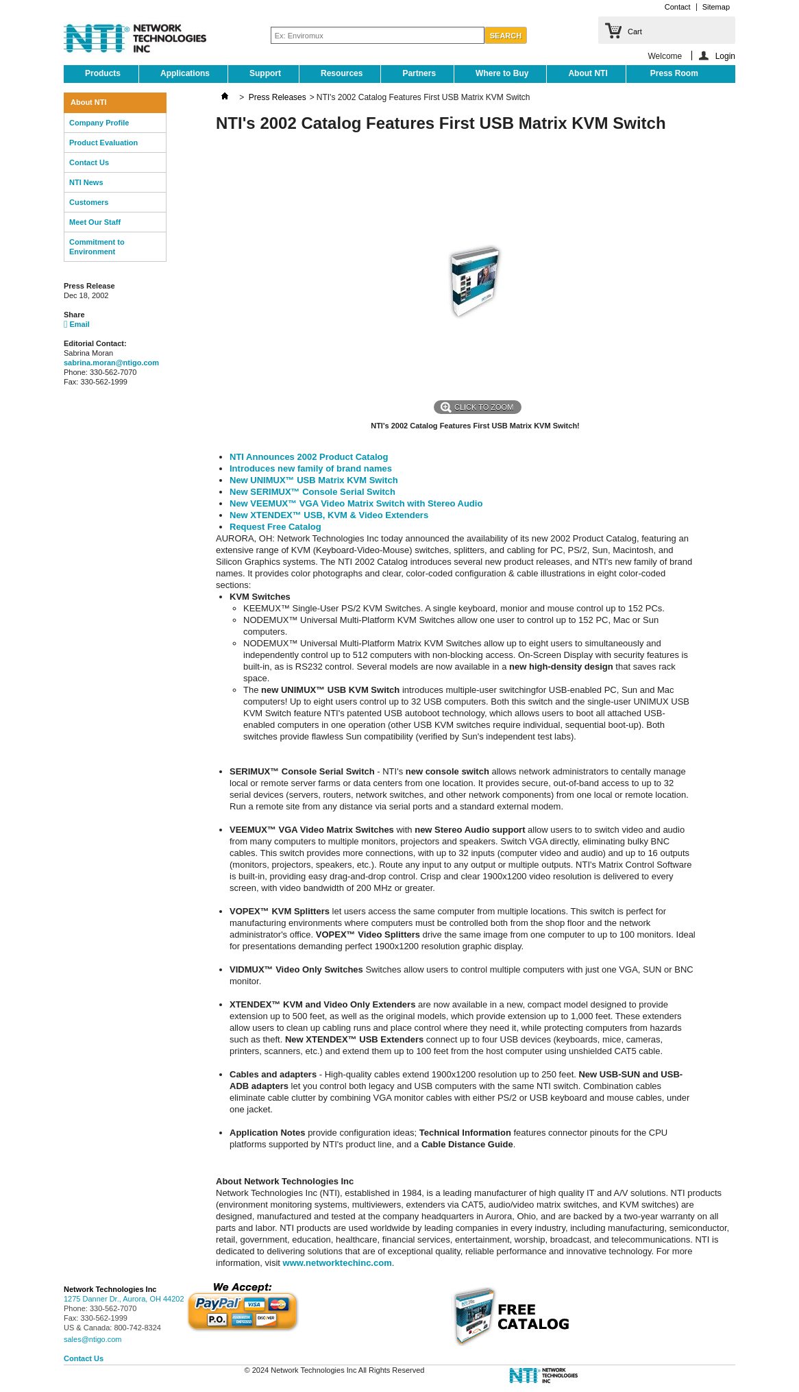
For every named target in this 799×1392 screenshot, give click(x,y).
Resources (341, 73)
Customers (88, 202)
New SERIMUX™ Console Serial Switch (312, 492)
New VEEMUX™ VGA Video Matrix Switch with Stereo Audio (356, 503)
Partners (419, 73)
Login (725, 55)
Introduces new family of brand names (311, 468)
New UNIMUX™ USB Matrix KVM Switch (314, 480)
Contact (678, 7)
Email (77, 324)
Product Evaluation (103, 142)
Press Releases (277, 97)
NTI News (86, 182)
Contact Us (89, 162)
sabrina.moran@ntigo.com (111, 362)
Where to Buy (502, 73)
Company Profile (99, 123)
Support (265, 73)
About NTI (587, 73)
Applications (185, 73)
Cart (635, 31)
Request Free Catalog (275, 527)
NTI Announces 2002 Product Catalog (309, 457)
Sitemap (716, 7)
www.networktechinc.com (337, 1263)
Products (103, 73)
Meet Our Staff (95, 222)
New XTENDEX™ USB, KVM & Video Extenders (329, 515)
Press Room (674, 73)
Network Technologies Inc (110, 1289)
